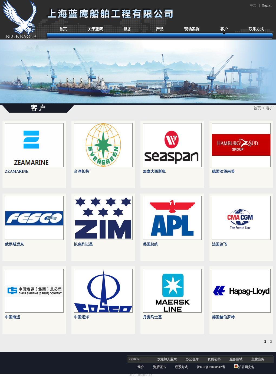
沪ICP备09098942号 (211, 367)
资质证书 (214, 359)
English (267, 5)
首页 (63, 29)
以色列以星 (83, 244)
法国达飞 (219, 244)
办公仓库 (192, 359)
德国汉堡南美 (223, 171)
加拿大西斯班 (154, 171)
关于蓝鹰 (95, 29)
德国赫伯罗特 (223, 317)
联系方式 (256, 29)
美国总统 (150, 244)
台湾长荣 (81, 171)
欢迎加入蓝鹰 (167, 359)
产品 (159, 29)
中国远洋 (81, 317)
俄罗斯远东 (14, 244)
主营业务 (257, 359)
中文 (253, 5)
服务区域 (235, 359)
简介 (140, 367)
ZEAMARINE (16, 171)
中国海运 (12, 317)
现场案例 (191, 29)
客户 (224, 29)
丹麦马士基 (152, 317)
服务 (127, 29)
